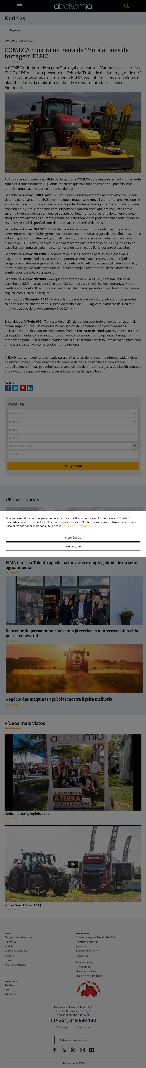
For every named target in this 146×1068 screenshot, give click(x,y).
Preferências (73, 537)
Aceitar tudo (73, 546)
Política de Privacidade (76, 526)
